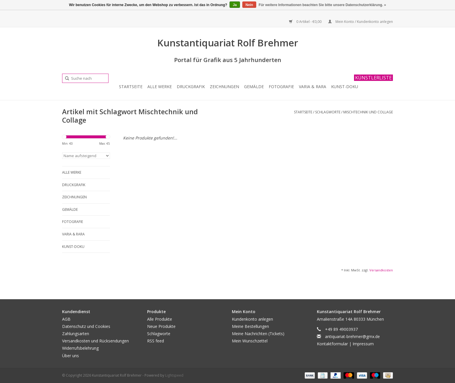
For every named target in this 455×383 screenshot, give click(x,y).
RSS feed (155, 341)
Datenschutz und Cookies (86, 326)
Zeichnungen (224, 86)
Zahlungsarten (75, 333)
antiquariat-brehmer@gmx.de (352, 336)
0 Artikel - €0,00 (305, 21)
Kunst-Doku (344, 86)
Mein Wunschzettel (250, 341)
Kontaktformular (332, 343)
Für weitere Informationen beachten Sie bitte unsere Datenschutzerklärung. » (322, 5)
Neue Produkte (161, 326)
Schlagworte (327, 112)
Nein (249, 5)
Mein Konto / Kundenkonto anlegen (360, 21)
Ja (234, 5)
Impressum (363, 343)
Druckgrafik (191, 86)
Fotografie (281, 86)
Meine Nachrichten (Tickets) (258, 333)
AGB (66, 319)
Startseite (130, 86)
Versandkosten (381, 270)
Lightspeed (174, 375)
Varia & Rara (312, 86)
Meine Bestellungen (250, 326)
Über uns (70, 355)
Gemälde (254, 86)
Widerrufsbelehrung (80, 348)
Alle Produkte (159, 319)
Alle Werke (159, 86)
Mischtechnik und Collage (368, 112)
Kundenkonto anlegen (252, 319)
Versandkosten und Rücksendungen (95, 341)
